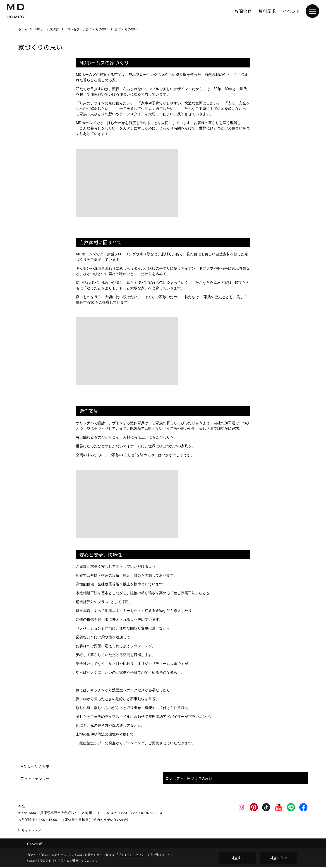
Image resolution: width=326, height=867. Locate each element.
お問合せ (243, 11)
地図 (88, 813)
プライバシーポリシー (132, 855)
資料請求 (267, 11)
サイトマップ (31, 830)
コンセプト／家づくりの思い (188, 778)
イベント (291, 11)
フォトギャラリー (34, 778)
